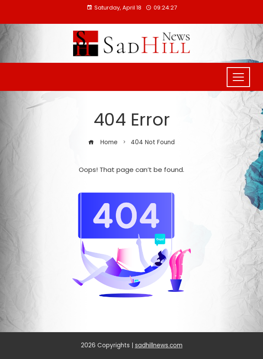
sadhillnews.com (159, 345)
